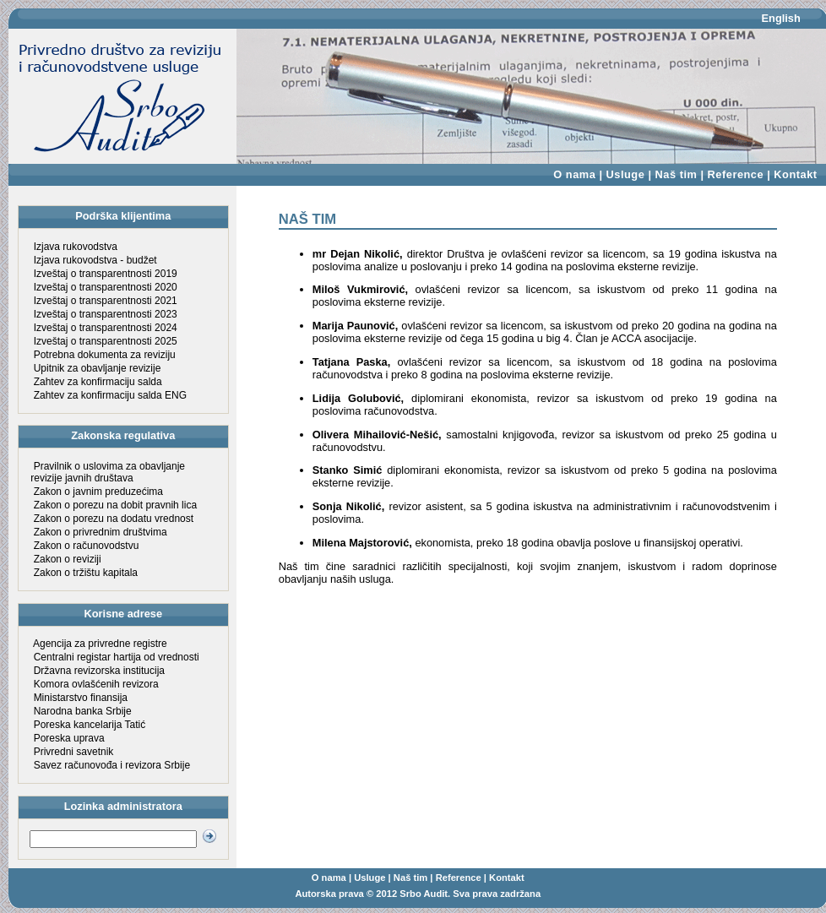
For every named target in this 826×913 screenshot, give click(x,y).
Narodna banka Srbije (83, 711)
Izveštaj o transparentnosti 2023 (105, 314)
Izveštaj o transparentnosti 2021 (105, 301)
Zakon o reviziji (67, 559)
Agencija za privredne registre (100, 643)
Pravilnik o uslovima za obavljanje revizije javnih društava (107, 472)
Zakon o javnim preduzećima (98, 491)
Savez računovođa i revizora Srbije (112, 765)
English (781, 18)
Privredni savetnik (74, 752)
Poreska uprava (69, 738)
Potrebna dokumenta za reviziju (105, 355)
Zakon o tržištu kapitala (86, 573)
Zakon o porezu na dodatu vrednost (113, 518)
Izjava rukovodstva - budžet (95, 260)
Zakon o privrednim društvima (100, 532)
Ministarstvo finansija (81, 698)
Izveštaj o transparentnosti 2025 (105, 341)
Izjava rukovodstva (75, 247)
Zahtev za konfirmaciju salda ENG (110, 395)
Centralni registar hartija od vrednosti (116, 657)
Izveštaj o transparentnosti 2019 (105, 274)
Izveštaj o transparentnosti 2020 (105, 287)
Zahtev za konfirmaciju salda (98, 382)
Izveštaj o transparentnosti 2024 (105, 328)
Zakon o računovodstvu (86, 546)
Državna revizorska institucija (99, 671)
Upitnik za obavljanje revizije (97, 368)
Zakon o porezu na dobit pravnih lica (115, 505)
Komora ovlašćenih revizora (96, 684)
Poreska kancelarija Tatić (90, 725)
